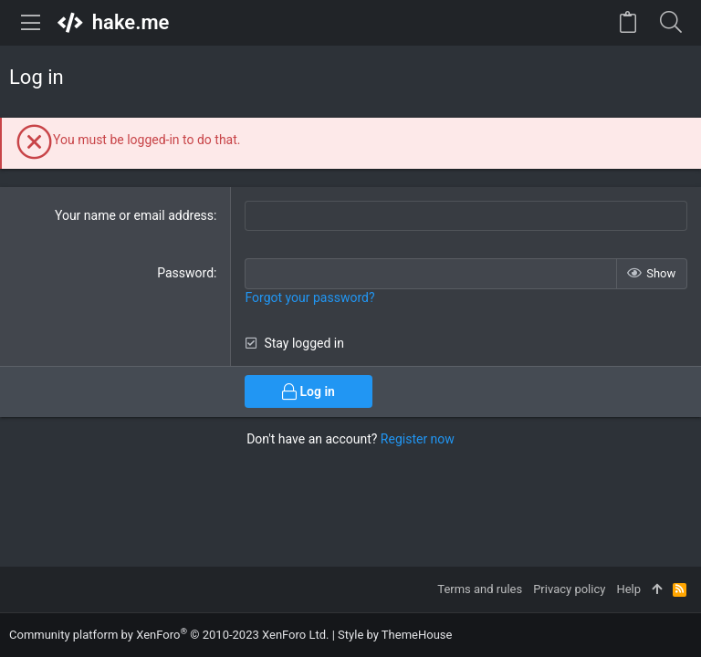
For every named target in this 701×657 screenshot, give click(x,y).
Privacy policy (569, 589)
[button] (31, 22)
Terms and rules (479, 589)
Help (628, 589)
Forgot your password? (309, 297)
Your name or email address (134, 215)
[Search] (670, 23)
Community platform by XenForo (169, 634)
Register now (418, 439)
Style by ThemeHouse (395, 634)
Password (185, 273)
